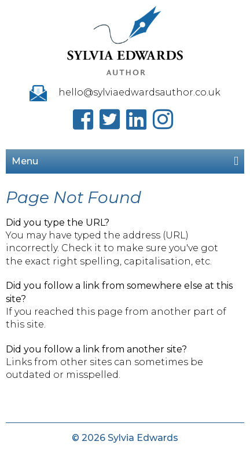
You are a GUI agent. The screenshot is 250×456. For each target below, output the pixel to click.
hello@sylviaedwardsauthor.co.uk (139, 92)
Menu (125, 161)
